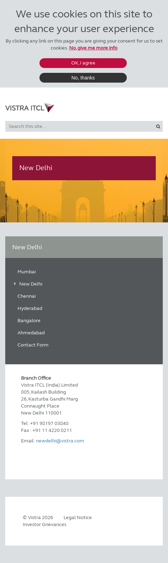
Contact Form (33, 345)
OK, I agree (83, 63)
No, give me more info (93, 48)
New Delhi (30, 284)
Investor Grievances (44, 524)
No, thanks (83, 78)
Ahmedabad (31, 333)
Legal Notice (78, 517)
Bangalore (29, 321)
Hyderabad (29, 308)
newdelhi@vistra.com (60, 441)
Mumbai (26, 272)
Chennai (26, 296)
